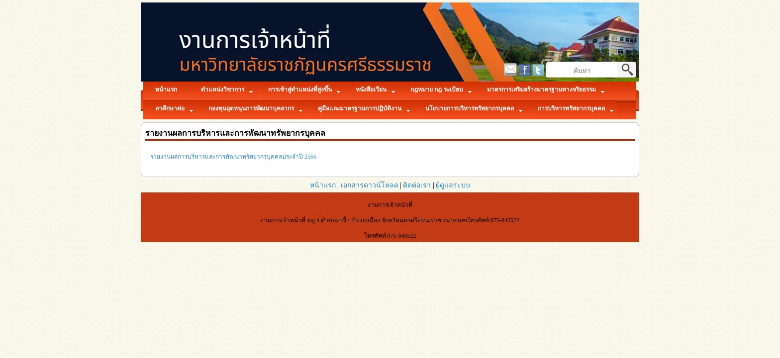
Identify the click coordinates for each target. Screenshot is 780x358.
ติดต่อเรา (417, 185)
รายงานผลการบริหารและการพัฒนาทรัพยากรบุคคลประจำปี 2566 (233, 156)
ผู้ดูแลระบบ (453, 185)
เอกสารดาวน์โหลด (369, 185)
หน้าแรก (323, 185)
